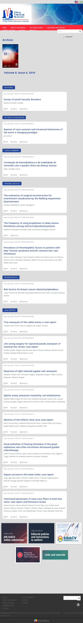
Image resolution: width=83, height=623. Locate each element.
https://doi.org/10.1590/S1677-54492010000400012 (19, 469)
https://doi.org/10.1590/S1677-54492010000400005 (19, 284)
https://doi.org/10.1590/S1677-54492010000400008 (19, 365)
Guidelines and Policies (56, 28)
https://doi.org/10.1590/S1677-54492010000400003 (19, 217)
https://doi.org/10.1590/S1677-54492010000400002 (19, 190)
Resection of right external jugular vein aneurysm (30, 371)
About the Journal (18, 28)
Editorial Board (36, 28)
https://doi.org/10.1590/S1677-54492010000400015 (19, 124)
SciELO (14, 109)
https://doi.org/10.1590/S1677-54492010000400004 (19, 242)
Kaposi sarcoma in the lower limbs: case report (29, 474)
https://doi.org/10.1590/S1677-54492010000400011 (19, 438)
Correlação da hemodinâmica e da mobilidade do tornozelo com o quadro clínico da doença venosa (30, 164)
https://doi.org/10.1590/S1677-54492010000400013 (19, 493)
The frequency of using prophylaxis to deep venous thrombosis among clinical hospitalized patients (31, 224)
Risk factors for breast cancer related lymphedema (31, 289)
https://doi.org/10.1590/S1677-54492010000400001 (19, 94)
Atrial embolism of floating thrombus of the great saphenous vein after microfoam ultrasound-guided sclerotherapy (31, 447)
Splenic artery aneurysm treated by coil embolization (32, 395)
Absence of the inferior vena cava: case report (28, 419)
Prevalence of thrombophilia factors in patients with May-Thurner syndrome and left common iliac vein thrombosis (32, 250)
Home (4, 28)
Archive (22, 30)
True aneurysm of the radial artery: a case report (30, 322)
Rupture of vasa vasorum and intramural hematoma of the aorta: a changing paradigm (33, 131)
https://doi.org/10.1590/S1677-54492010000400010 (19, 414)
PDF (6, 109)
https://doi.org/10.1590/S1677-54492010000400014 (19, 157)
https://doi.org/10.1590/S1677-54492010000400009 (19, 390)
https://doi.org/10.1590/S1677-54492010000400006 (19, 316)
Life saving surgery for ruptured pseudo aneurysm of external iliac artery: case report (32, 345)
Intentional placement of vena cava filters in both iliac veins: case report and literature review (33, 500)
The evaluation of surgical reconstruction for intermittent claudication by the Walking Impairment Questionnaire (32, 198)
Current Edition (8, 30)
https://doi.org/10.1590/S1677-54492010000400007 (19, 338)
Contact (32, 30)
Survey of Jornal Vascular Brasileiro (22, 99)
